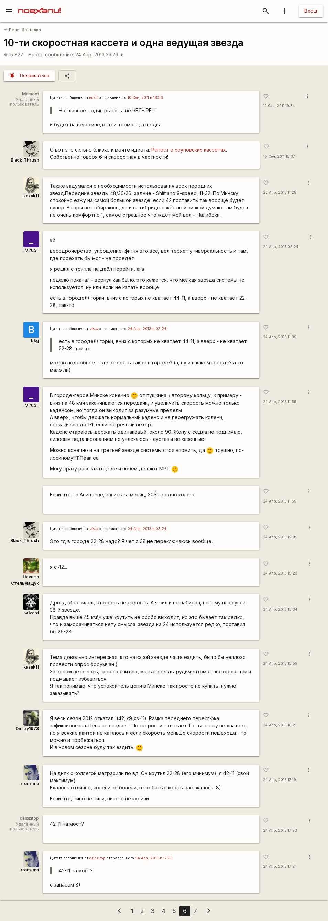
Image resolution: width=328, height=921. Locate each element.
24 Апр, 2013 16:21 (279, 725)
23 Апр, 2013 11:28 (279, 192)
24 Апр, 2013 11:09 (279, 337)
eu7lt (93, 97)
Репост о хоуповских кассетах (188, 150)
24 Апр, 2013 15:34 (280, 609)
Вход (310, 11)
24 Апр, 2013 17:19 (279, 780)
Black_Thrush (25, 160)
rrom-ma (30, 783)
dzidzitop (97, 858)
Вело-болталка (22, 29)
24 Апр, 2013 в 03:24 (147, 329)
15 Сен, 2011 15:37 (279, 156)
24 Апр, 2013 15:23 (280, 573)
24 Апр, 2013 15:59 (280, 663)
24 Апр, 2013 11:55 (279, 402)
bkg (35, 340)
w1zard (31, 612)
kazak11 (31, 195)
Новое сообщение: (51, 55)
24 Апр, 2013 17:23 (280, 830)
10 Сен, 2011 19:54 (279, 106)
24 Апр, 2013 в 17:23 (154, 858)
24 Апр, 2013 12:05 (280, 537)
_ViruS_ (31, 250)
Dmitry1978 (27, 728)
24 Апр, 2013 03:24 (280, 247)
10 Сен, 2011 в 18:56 (145, 97)
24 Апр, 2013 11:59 (279, 501)
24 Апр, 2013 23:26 (99, 55)
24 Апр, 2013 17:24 (280, 866)
